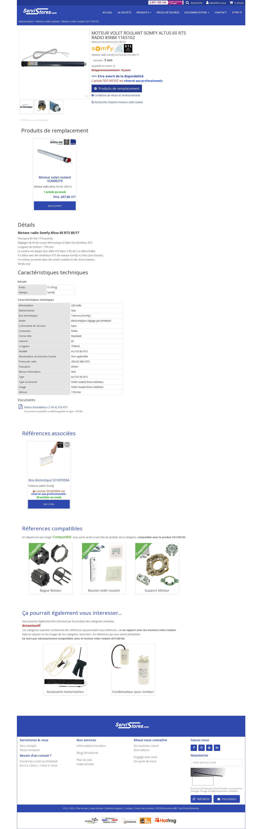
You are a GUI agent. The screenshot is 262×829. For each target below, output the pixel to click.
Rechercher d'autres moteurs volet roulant (117, 102)
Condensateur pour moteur (133, 692)
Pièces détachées (168, 12)
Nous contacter (30, 750)
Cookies (129, 808)
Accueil (107, 12)
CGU (71, 808)
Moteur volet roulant (47, 21)
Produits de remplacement (116, 88)
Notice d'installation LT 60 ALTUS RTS (43, 407)
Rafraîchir (201, 799)
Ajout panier (55, 205)
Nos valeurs (142, 750)
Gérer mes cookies (144, 808)
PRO (237, 12)
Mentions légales (114, 808)
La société (124, 12)
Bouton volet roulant (104, 590)
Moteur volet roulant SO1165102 (80, 21)
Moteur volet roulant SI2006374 (55, 179)
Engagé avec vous (145, 757)
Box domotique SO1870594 (48, 480)
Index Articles (96, 808)
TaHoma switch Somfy (41, 485)
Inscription (226, 799)
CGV (65, 808)
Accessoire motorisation (65, 692)
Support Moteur (157, 590)
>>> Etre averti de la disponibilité (118, 76)
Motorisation (26, 21)
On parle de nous (145, 761)
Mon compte (28, 746)
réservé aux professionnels (143, 81)
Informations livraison (91, 746)
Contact (221, 12)
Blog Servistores (87, 753)
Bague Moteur (51, 590)
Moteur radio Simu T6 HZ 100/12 (53, 186)
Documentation (197, 12)
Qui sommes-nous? (146, 746)
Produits (144, 12)
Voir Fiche (48, 504)
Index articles (85, 764)
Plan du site (84, 760)
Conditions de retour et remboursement (116, 95)
